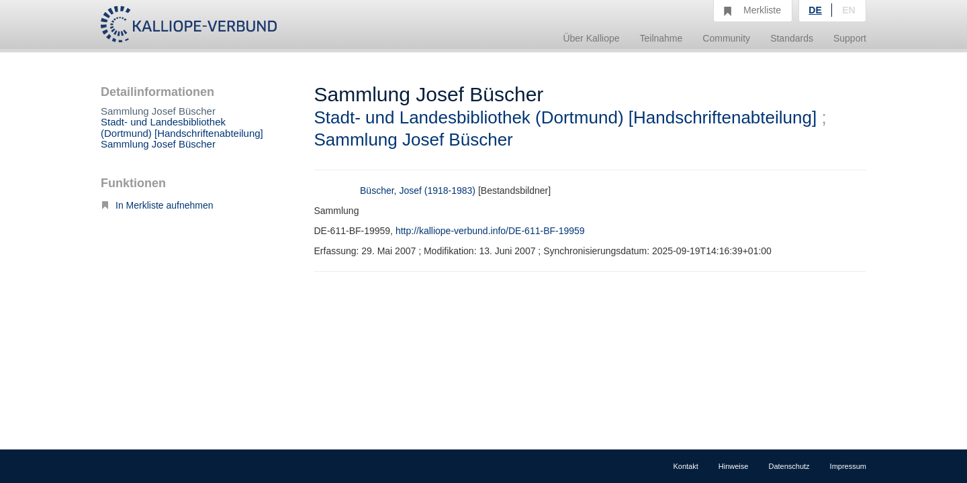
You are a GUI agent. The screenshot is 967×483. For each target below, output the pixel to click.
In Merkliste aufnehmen (157, 205)
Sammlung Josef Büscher (158, 144)
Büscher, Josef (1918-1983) (417, 190)
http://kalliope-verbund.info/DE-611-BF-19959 (490, 230)
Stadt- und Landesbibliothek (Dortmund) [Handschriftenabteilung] (182, 127)
